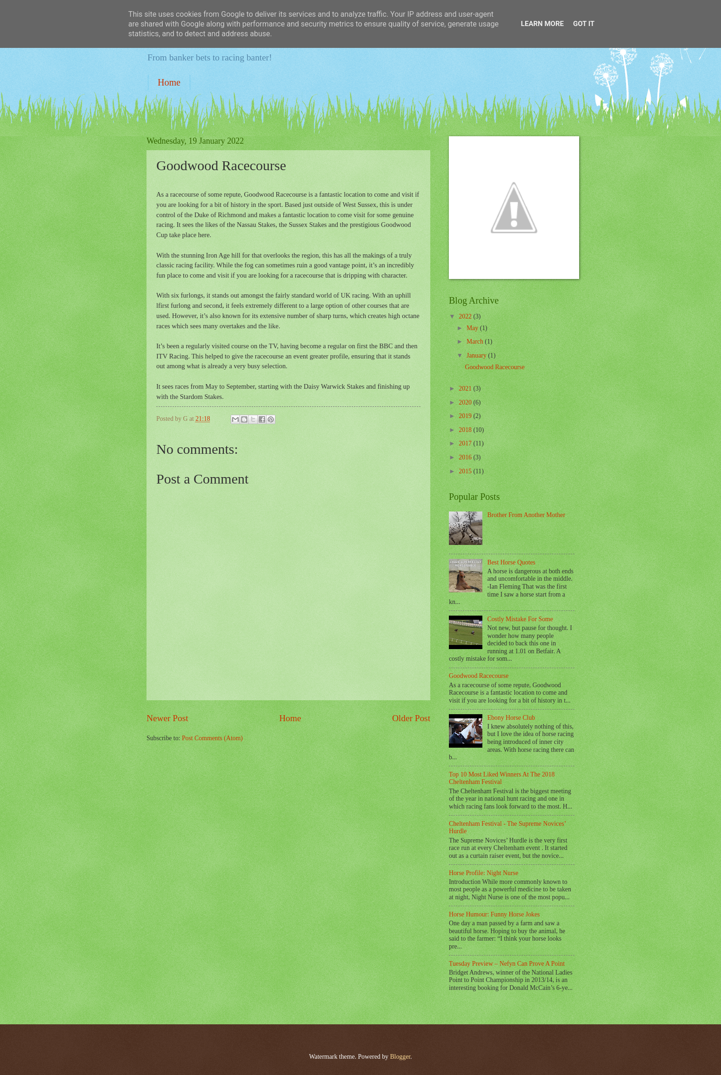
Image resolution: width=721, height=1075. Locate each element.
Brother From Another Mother (526, 514)
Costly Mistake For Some (520, 619)
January (477, 355)
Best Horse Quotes (511, 562)
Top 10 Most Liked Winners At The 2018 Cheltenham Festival (502, 778)
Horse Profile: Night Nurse (483, 872)
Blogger (400, 1056)
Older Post (411, 718)
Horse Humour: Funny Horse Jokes (494, 914)
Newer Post (167, 718)
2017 (466, 443)
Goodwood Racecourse (494, 367)
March (476, 341)
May (473, 328)
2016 (466, 457)
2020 (466, 402)
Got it (583, 24)
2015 (466, 471)
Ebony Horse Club (511, 717)
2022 (466, 316)
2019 (466, 415)
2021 (466, 388)
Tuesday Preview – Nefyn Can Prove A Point (507, 963)
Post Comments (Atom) (212, 738)
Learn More (542, 24)
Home (169, 82)
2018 (466, 429)
